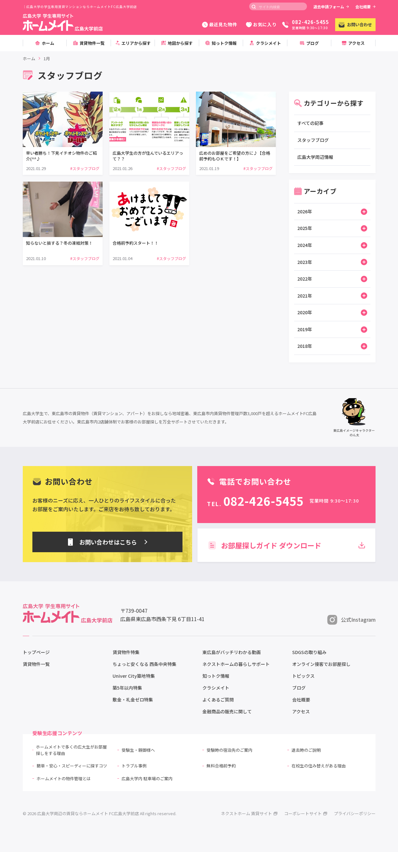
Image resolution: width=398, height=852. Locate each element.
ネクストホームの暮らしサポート (236, 664)
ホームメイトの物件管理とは (64, 778)
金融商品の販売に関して (227, 711)
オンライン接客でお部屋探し (321, 664)
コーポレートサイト (305, 813)
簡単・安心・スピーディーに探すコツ (72, 766)
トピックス (303, 676)
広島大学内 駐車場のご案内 (147, 778)
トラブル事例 (134, 766)
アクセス (301, 711)
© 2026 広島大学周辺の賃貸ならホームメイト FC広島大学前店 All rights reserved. (99, 813)
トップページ (36, 652)
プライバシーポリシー (355, 813)
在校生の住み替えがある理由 (319, 766)
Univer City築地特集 (134, 676)
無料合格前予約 (221, 766)
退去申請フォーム (331, 6)
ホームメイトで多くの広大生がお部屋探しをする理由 (71, 750)
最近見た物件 (219, 24)
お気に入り (261, 24)
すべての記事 (310, 123)
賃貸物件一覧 (36, 664)
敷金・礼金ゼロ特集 (133, 699)
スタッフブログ (313, 140)
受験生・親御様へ (138, 750)
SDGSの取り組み (309, 652)
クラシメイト (215, 687)
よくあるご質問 (218, 699)
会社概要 (365, 6)
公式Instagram (351, 620)
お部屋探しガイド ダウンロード (286, 545)
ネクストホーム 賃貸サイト (249, 813)
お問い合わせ (355, 24)
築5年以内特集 (127, 687)
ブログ (299, 687)
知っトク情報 (215, 676)
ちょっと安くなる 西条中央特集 (144, 664)
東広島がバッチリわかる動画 (231, 652)
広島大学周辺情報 (315, 157)
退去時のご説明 (306, 750)
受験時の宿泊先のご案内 (229, 750)
